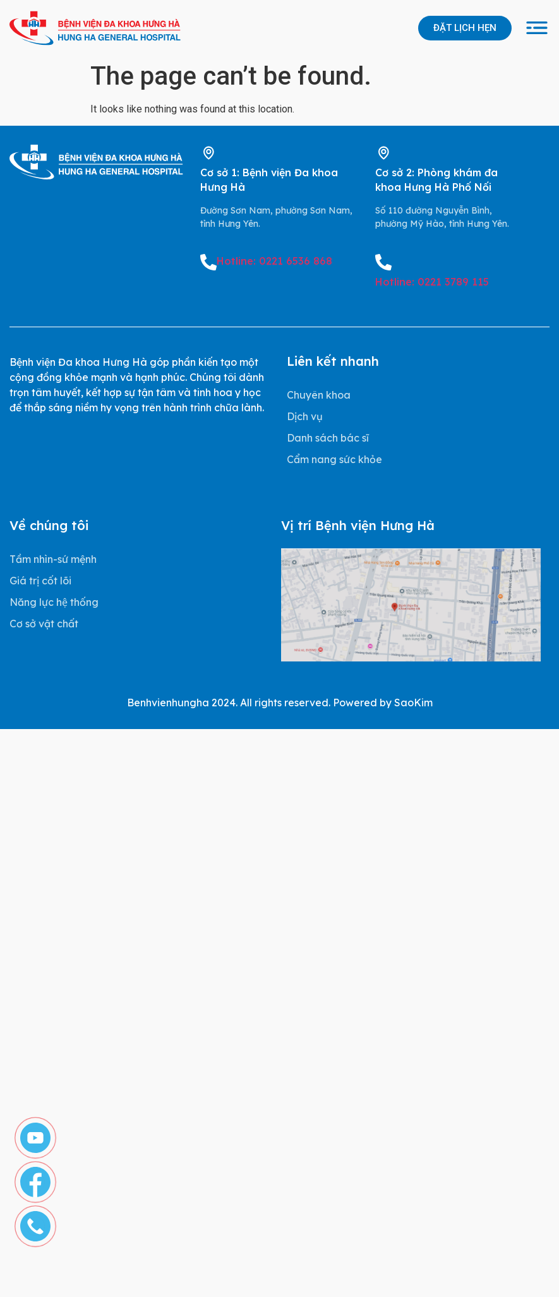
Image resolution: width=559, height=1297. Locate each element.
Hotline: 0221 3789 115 (432, 281)
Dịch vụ (305, 416)
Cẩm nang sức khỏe (334, 459)
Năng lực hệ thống (54, 602)
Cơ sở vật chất (43, 623)
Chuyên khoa (319, 395)
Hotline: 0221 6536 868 (274, 261)
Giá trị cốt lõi (40, 580)
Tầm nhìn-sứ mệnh (53, 559)
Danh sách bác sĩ (328, 437)
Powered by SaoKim (383, 702)
